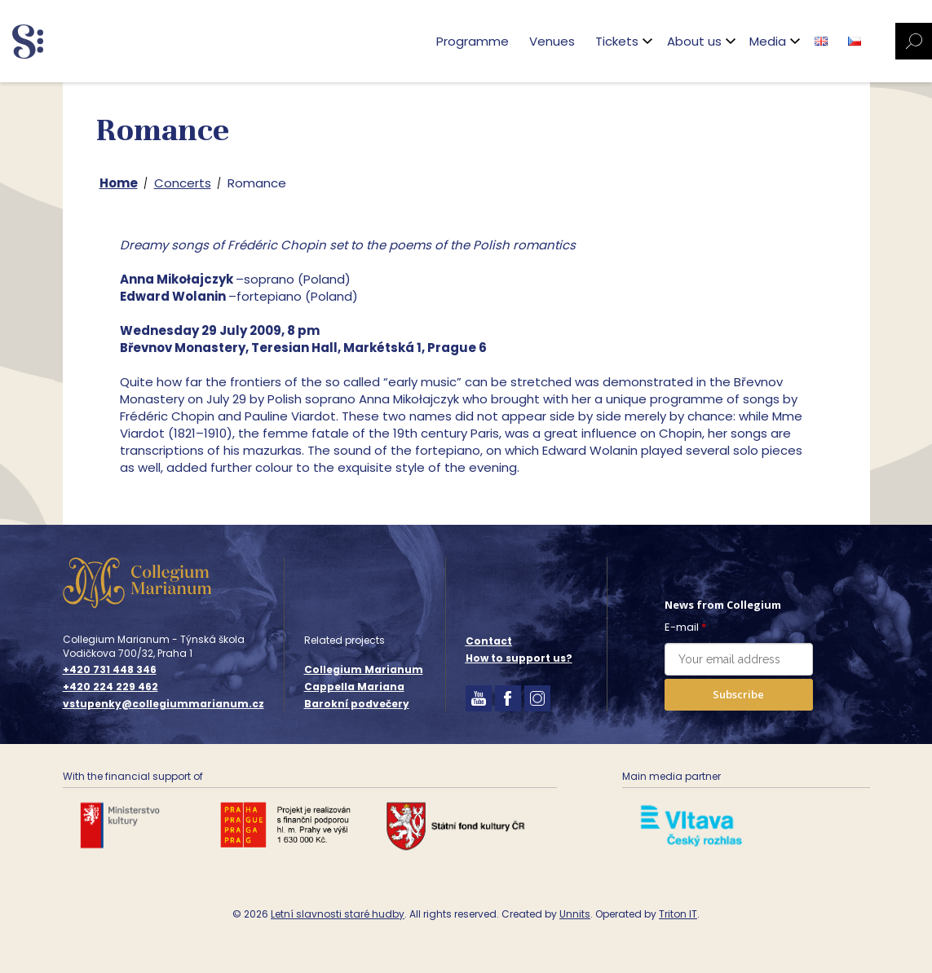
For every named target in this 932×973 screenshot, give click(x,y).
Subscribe (738, 694)
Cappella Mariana (354, 686)
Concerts (182, 183)
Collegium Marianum (363, 669)
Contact (489, 641)
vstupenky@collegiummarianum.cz (163, 704)
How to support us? (519, 658)
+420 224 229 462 (110, 686)
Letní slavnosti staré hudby (337, 914)
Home (118, 183)
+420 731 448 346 (110, 669)
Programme (472, 41)
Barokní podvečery (356, 704)
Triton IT (678, 914)
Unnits (574, 914)
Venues (552, 41)
